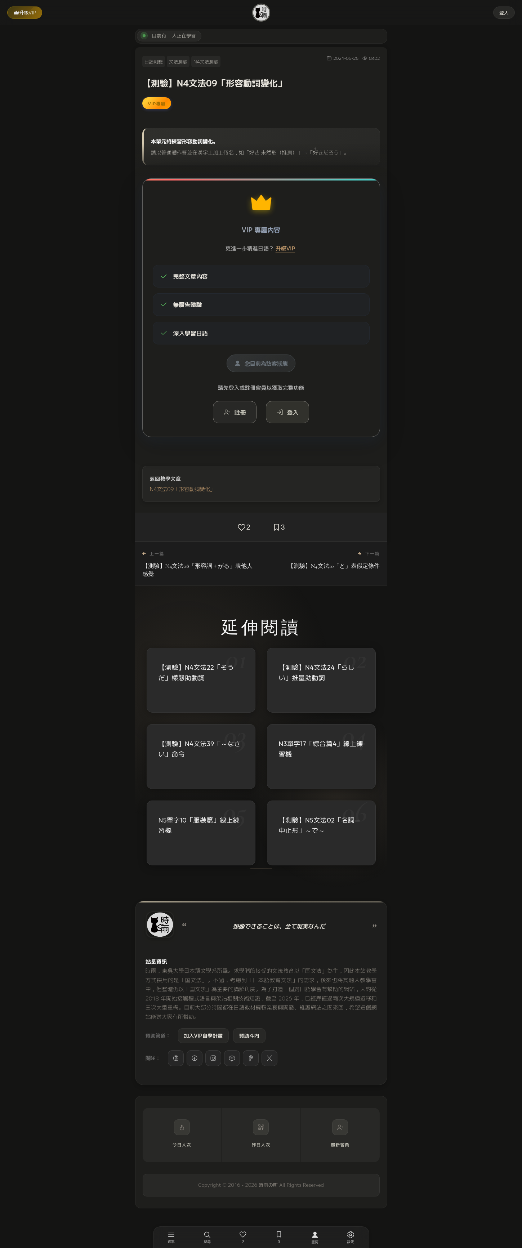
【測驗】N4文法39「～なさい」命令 (200, 749)
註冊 (234, 412)
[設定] (351, 1237)
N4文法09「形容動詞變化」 (182, 488)
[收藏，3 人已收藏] (279, 1237)
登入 (504, 12)
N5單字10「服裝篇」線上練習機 (199, 827)
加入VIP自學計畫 (203, 1035)
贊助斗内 (249, 1035)
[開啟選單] (171, 1237)
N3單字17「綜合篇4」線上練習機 (321, 750)
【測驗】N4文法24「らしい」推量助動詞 (317, 672)
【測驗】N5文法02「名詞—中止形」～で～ (319, 829)
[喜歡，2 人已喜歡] (243, 1237)
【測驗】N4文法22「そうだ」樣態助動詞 (196, 672)
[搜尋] (207, 1237)
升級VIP (24, 12)
